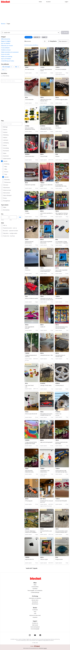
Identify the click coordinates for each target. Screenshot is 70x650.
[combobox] (30, 32)
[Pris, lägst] (4, 217)
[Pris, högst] (13, 217)
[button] (11, 39)
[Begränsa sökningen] (11, 124)
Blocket (3, 23)
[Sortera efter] (63, 41)
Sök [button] (20, 217)
